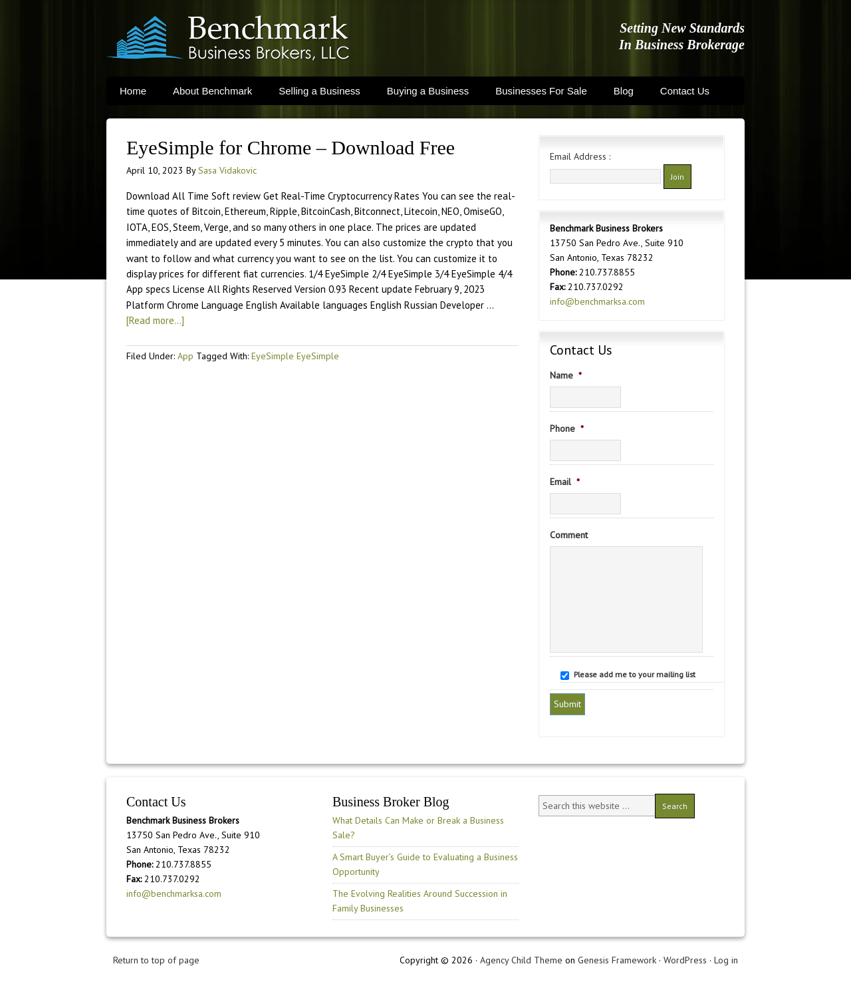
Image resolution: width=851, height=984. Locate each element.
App (185, 356)
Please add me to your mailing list (634, 674)
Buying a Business (428, 90)
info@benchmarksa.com (597, 301)
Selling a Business (319, 90)
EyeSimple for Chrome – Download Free (290, 147)
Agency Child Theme (521, 960)
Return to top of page (156, 960)
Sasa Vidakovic (227, 170)
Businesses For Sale (541, 90)
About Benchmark (212, 90)
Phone (567, 428)
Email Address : (580, 156)
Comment (569, 535)
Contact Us (684, 90)
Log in (726, 960)
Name (566, 375)
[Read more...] (155, 320)
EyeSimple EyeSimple (295, 356)
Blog (624, 90)
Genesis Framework (617, 960)
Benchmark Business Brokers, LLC (228, 38)
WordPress (685, 960)
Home (133, 90)
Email (565, 482)
